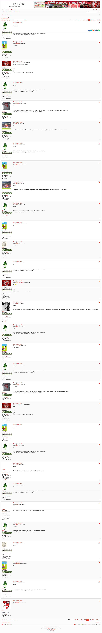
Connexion (11, 11)
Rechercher (5, 11)
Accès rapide (3, 10)
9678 (7, 116)
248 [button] (94, 20)
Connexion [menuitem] (97, 10)
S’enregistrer (17, 11)
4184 (7, 252)
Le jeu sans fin (5, 18)
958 (6, 614)
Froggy (48, 628)
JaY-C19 (3, 469)
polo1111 (17, 602)
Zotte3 (3, 29)
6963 (7, 316)
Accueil (6, 9)
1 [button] (80, 20)
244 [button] (83, 20)
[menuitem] (94, 10)
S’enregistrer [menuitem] (99, 10)
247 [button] (92, 20)
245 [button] (86, 20)
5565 (7, 155)
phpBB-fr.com (53, 629)
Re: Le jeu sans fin (17, 22)
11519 (7, 135)
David (3, 247)
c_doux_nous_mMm (5, 67)
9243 (7, 72)
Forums (13, 9)
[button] (76, 20)
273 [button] (98, 20)
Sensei (3, 311)
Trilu (2, 130)
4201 (7, 54)
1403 (7, 474)
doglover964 (4, 49)
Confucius (3, 111)
